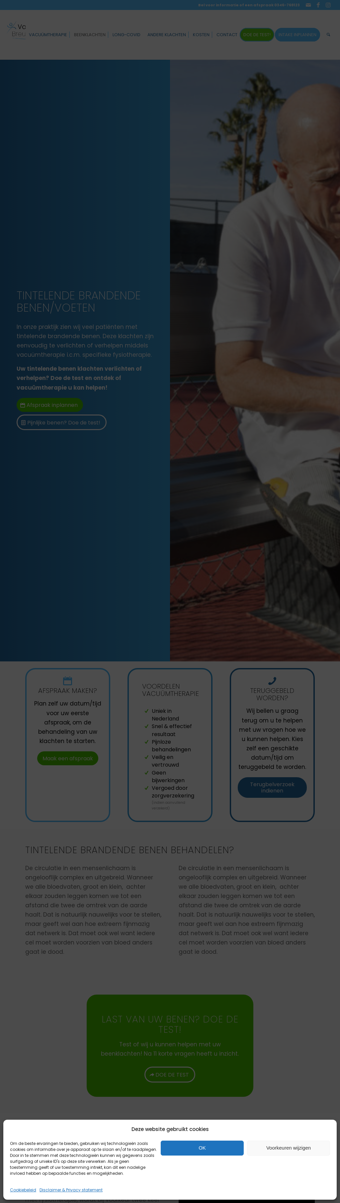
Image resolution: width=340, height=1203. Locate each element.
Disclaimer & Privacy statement (71, 1190)
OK (202, 1148)
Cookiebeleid (23, 1190)
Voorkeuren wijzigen (288, 1148)
